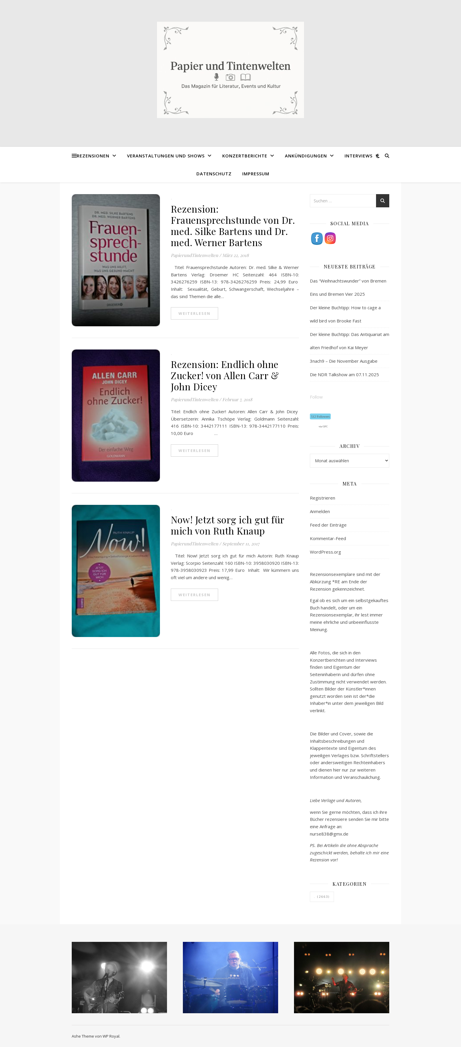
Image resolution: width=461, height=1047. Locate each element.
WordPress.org (325, 552)
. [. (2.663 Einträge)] (322, 896)
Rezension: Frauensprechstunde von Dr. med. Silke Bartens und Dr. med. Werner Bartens (233, 225)
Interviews (359, 156)
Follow (316, 397)
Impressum (255, 174)
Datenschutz (214, 174)
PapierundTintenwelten (194, 255)
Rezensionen (93, 156)
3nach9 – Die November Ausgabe (344, 361)
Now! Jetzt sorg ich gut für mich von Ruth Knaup (227, 525)
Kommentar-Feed (328, 538)
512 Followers (320, 416)
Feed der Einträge (328, 525)
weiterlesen (194, 313)
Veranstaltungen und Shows (166, 156)
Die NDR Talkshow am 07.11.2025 (344, 374)
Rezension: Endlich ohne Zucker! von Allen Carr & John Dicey (225, 375)
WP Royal (111, 1036)
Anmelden (320, 511)
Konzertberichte (244, 156)
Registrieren (322, 498)
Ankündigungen (306, 156)
